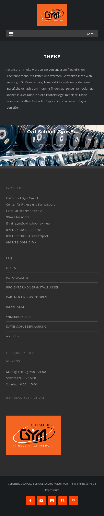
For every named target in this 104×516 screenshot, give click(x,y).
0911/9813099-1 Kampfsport (27, 236)
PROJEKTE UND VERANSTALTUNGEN (32, 287)
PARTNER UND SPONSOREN (26, 297)
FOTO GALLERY (17, 277)
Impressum (52, 490)
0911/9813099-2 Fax (21, 242)
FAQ (9, 258)
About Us (12, 336)
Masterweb (61, 483)
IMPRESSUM (15, 307)
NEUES (11, 268)
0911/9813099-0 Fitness (24, 230)
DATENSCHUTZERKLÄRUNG (26, 326)
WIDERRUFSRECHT (20, 317)
